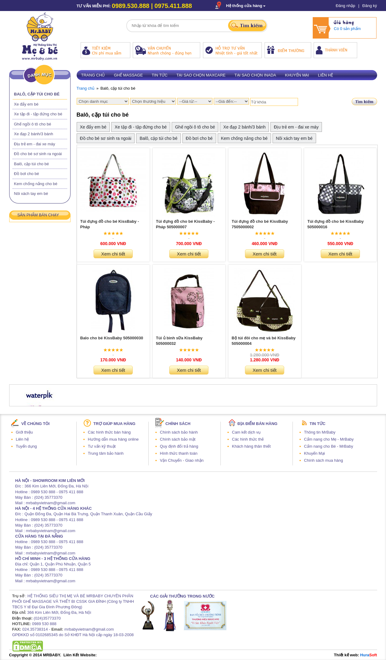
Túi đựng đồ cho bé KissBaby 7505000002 (260, 224)
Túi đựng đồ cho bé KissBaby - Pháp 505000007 (185, 224)
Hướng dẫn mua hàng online (113, 439)
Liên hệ (325, 75)
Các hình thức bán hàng (109, 432)
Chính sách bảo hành (179, 432)
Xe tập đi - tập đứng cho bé (38, 114)
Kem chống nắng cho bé (35, 183)
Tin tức (160, 75)
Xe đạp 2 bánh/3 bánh (33, 134)
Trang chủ (93, 75)
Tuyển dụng (26, 446)
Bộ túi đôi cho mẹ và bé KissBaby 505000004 (264, 341)
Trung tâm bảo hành (106, 453)
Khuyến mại (297, 75)
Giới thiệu (24, 432)
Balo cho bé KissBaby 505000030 (111, 338)
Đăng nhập (345, 5)
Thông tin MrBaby (320, 432)
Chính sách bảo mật (178, 439)
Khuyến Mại (314, 453)
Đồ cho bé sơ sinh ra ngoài (38, 153)
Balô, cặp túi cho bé (37, 94)
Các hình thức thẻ (248, 439)
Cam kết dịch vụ (246, 432)
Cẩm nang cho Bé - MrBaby (328, 446)
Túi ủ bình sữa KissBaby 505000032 (179, 341)
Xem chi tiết (113, 253)
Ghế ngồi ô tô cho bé (32, 124)
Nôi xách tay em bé (31, 193)
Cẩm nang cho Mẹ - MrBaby (329, 439)
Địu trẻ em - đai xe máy (34, 144)
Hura (368, 655)
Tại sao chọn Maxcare (200, 75)
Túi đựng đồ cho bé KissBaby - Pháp (109, 224)
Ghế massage (128, 75)
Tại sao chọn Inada (255, 75)
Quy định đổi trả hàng (179, 446)
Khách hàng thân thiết (251, 446)
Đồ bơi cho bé (26, 173)
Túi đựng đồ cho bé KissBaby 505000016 (336, 224)
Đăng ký (369, 5)
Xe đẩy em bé (26, 104)
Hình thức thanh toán (178, 453)
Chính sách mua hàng (323, 460)
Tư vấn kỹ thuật (102, 446)
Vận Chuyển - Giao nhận (182, 460)
